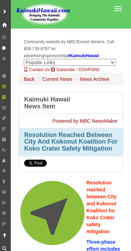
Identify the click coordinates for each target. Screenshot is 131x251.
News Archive (94, 79)
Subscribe (63, 69)
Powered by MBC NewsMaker (85, 121)
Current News (57, 79)
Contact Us (37, 69)
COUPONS (88, 69)
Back (29, 79)
